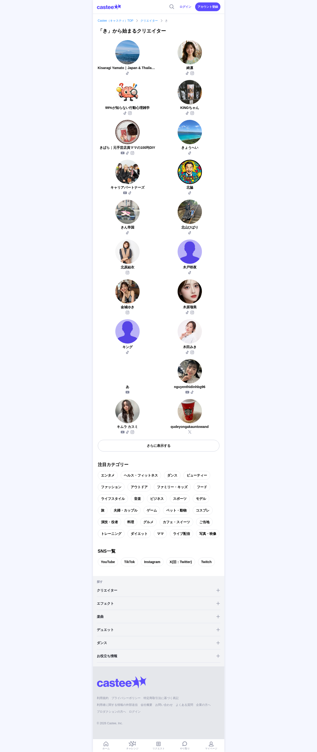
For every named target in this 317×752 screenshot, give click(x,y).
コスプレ (202, 510)
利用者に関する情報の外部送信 (117, 705)
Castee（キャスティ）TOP (115, 20)
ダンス (172, 475)
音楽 (137, 499)
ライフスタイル (113, 499)
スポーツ (180, 499)
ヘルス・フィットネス (141, 475)
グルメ (148, 522)
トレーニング (111, 534)
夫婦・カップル (125, 510)
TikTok (129, 562)
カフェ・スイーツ (176, 522)
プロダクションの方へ (111, 711)
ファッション (111, 487)
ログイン (185, 7)
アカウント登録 (208, 7)
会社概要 (146, 705)
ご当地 (204, 522)
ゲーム (152, 510)
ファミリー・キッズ (172, 487)
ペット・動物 (176, 510)
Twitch (206, 562)
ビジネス (157, 499)
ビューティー (197, 475)
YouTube (108, 562)
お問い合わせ (164, 705)
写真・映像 (207, 534)
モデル (201, 499)
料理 (130, 522)
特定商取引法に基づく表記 (161, 698)
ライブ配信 (181, 534)
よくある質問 (184, 705)
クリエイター (149, 20)
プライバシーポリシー (126, 698)
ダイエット (139, 534)
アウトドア (139, 487)
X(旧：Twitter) (181, 562)
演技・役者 (109, 522)
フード (202, 487)
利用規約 (103, 698)
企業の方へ (203, 705)
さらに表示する (159, 446)
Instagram (152, 562)
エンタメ (108, 475)
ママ (160, 534)
